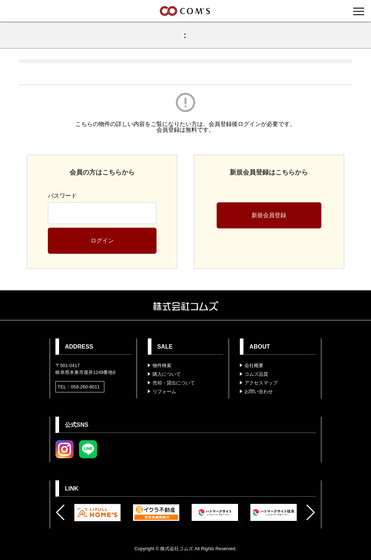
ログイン (102, 240)
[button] (60, 513)
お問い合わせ (259, 391)
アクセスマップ (261, 383)
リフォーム (164, 391)
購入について (167, 374)
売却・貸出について (174, 383)
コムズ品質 (256, 374)
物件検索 (162, 365)
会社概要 (254, 365)
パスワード (62, 196)
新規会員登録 (268, 215)
